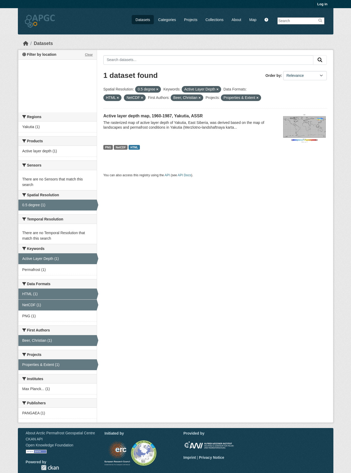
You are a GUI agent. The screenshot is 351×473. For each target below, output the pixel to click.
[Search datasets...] (208, 60)
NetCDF (121, 147)
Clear (89, 55)
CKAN (50, 467)
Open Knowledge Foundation (49, 445)
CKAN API (34, 439)
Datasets (143, 20)
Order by (273, 75)
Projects (190, 20)
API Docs (184, 175)
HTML (134, 147)
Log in (322, 4)
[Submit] (320, 60)
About (236, 20)
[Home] (25, 43)
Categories (167, 20)
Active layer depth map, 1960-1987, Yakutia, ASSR (153, 116)
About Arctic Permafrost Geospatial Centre (60, 433)
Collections (214, 20)
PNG (108, 147)
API (167, 175)
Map (252, 20)
